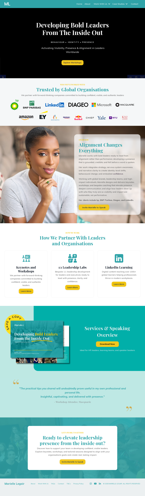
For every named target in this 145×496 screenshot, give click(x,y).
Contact (134, 4)
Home (79, 4)
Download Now (107, 344)
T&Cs (69, 484)
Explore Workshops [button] (72, 62)
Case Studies (120, 4)
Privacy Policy (78, 484)
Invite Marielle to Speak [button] (94, 207)
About (87, 4)
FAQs (53, 484)
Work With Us (102, 4)
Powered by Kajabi (133, 490)
